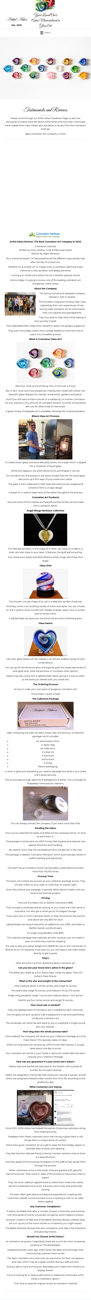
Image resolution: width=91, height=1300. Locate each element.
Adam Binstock (51, 253)
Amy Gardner (38, 250)
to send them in (45, 836)
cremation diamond (65, 267)
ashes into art (45, 275)
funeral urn (30, 267)
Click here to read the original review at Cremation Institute (45, 1283)
